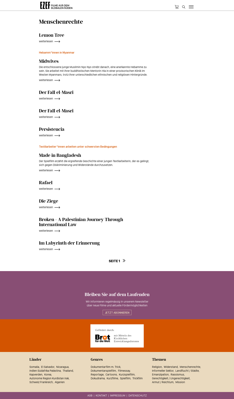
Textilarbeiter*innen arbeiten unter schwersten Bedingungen (78, 146)
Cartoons (111, 374)
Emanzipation (160, 374)
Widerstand (171, 366)
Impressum (117, 395)
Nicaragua (62, 366)
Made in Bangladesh (60, 155)
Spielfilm (125, 378)
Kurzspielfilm (127, 374)
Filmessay (124, 370)
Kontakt (101, 395)
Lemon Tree (51, 35)
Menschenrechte (190, 366)
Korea (47, 374)
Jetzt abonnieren (117, 312)
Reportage (97, 374)
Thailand (68, 370)
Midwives (49, 61)
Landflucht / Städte (187, 370)
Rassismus (177, 374)
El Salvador (47, 366)
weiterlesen (46, 41)
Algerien (60, 382)
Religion (157, 366)
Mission (180, 382)
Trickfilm (137, 378)
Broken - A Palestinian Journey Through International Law (81, 222)
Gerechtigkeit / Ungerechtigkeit (171, 378)
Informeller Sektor (163, 370)
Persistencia (51, 129)
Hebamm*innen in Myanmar (56, 52)
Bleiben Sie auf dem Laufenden (117, 294)
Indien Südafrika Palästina (45, 370)
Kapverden (35, 374)
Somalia (34, 366)
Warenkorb (177, 7)
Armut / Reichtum (163, 382)
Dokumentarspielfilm (103, 370)
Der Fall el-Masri (56, 92)
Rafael (46, 183)
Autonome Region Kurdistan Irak (49, 378)
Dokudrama (98, 378)
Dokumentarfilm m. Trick (105, 366)
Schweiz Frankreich (41, 382)
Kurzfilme (112, 378)
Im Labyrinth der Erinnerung (69, 243)
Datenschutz (137, 395)
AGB (89, 395)
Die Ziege (48, 201)
